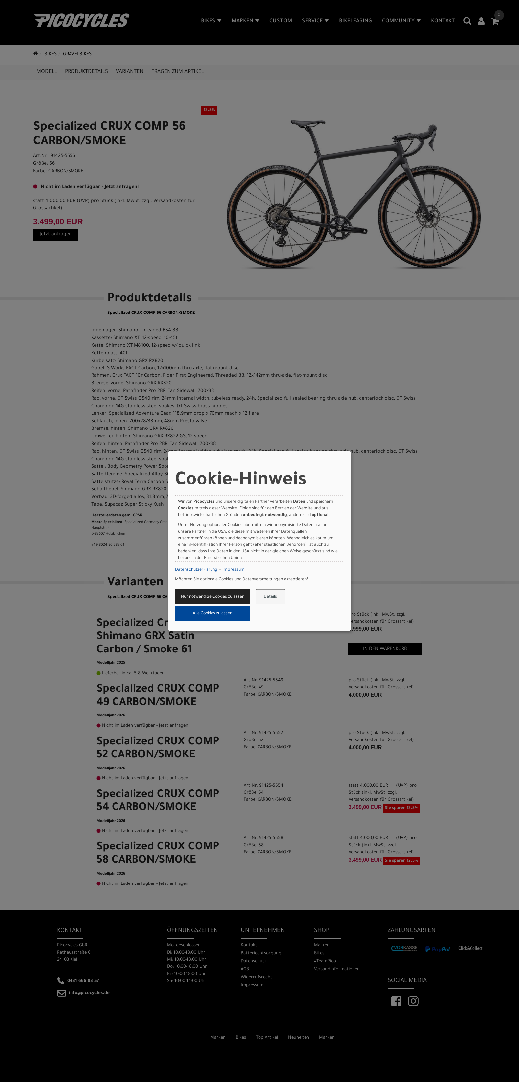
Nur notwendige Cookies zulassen (212, 597)
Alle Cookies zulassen (212, 613)
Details (270, 597)
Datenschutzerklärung (196, 569)
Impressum (233, 569)
